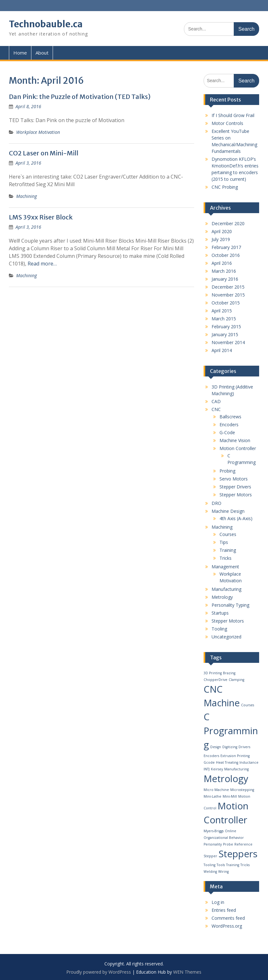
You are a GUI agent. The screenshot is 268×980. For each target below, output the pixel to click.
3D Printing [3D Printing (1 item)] (213, 673)
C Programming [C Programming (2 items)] (231, 730)
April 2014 (222, 350)
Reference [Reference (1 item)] (243, 844)
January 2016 (225, 279)
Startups (220, 613)
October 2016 (226, 255)
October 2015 (226, 303)
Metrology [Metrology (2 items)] (226, 778)
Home (20, 52)
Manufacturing (226, 589)
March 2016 (224, 271)
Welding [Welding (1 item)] (210, 871)
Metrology (222, 597)
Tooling (219, 629)
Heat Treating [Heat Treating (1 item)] (227, 762)
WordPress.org (227, 926)
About (42, 52)
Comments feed (228, 918)
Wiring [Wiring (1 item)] (223, 871)
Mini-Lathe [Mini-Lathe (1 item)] (212, 796)
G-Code (227, 432)
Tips (223, 542)
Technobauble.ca (45, 24)
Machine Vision (234, 440)
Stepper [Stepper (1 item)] (210, 856)
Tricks (225, 558)
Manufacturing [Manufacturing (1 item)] (236, 769)
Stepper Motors (235, 495)
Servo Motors (233, 479)
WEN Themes (187, 972)
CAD (216, 401)
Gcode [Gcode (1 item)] (209, 762)
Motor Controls (227, 123)
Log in (218, 902)
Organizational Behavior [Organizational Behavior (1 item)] (224, 837)
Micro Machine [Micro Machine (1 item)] (216, 789)
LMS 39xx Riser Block (41, 217)
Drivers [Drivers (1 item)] (244, 747)
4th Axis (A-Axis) (235, 518)
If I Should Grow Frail (233, 115)
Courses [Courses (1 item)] (247, 705)
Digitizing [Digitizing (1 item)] (229, 747)
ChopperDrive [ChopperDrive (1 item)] (215, 679)
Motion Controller (237, 448)
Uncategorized (226, 637)
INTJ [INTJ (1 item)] (207, 769)
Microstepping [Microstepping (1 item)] (242, 789)
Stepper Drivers (235, 487)
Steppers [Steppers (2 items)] (238, 853)
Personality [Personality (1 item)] (213, 844)
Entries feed (224, 910)
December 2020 (228, 223)
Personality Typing (230, 605)
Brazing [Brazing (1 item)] (229, 673)
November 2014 (228, 342)
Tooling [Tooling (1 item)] (209, 865)
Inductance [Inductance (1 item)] (248, 762)
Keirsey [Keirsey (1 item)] (217, 769)
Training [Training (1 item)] (232, 865)
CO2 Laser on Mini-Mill (43, 153)
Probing (227, 471)
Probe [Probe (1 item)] (228, 844)
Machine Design (228, 511)
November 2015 (228, 295)
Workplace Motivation (38, 132)
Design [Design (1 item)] (215, 747)
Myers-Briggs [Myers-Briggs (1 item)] (214, 831)
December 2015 (228, 287)
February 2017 (226, 247)
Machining (26, 196)
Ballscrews (230, 417)
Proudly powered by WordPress (98, 972)
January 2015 (225, 334)
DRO (216, 503)
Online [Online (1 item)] (230, 831)
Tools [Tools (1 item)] (221, 865)
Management (225, 567)
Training (227, 550)
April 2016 (222, 263)
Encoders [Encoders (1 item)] (211, 756)
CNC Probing (225, 187)
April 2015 (222, 311)
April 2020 (222, 231)
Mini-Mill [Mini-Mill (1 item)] (230, 796)
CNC (216, 409)
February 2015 (226, 326)
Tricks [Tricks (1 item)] (245, 865)
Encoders (229, 424)
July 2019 (221, 239)
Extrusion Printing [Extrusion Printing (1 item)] (235, 756)
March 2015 (224, 319)
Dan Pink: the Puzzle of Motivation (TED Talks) (80, 97)
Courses (227, 534)
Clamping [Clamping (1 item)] (236, 679)
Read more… (42, 263)
